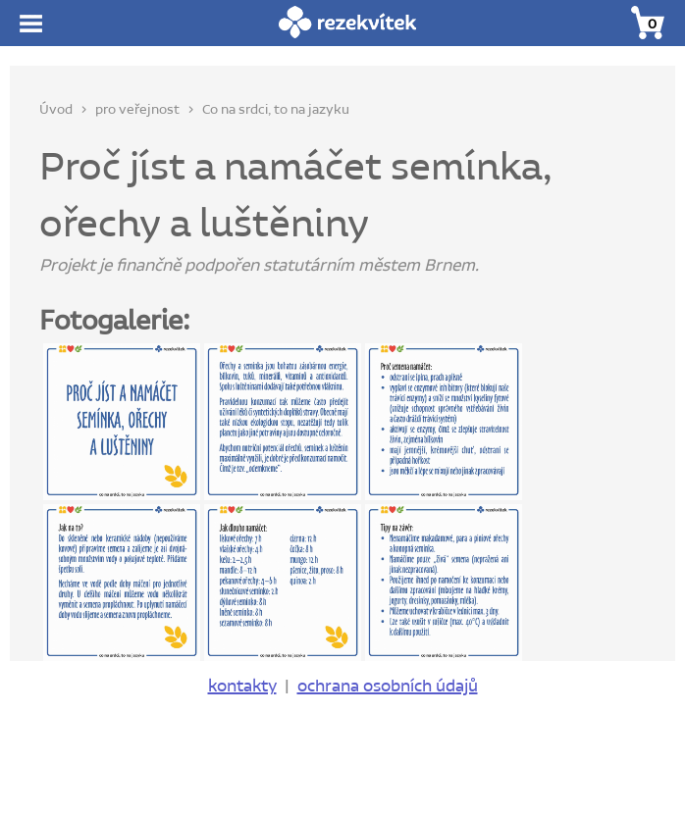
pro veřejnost (137, 110)
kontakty (242, 686)
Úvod (56, 110)
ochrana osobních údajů (387, 686)
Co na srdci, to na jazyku (275, 110)
